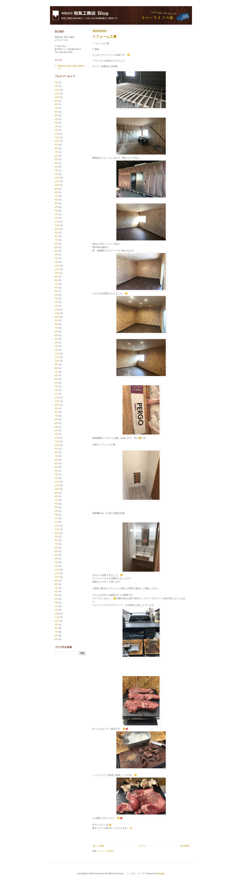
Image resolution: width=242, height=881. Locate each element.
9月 (56, 101)
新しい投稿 (98, 846)
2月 (56, 82)
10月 (57, 97)
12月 (57, 90)
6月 (56, 112)
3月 (56, 122)
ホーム (142, 846)
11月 (57, 93)
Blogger (161, 873)
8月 (56, 104)
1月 (56, 86)
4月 (56, 119)
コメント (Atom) (106, 851)
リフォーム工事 (104, 37)
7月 (56, 108)
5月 (56, 115)
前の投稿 (184, 846)
